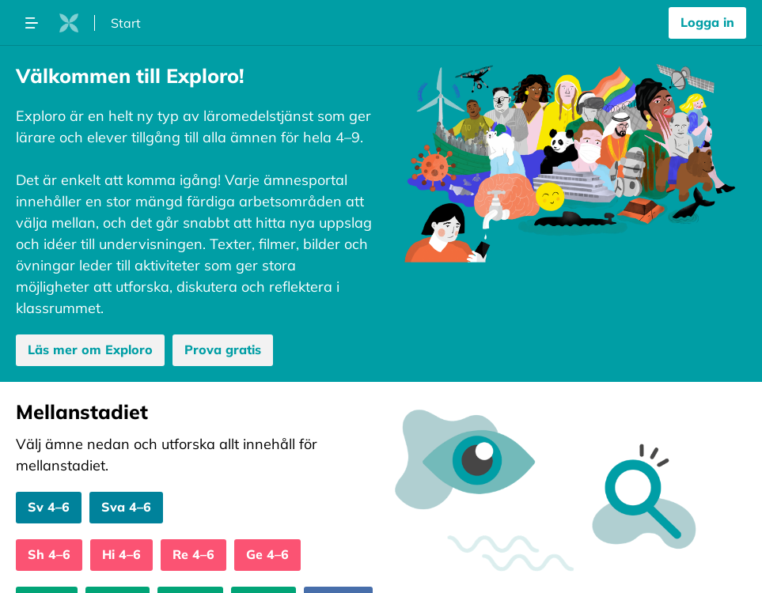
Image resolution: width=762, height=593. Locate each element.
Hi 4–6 (121, 554)
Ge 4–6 (267, 554)
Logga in (707, 22)
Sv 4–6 (49, 507)
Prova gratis (222, 349)
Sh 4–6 (49, 554)
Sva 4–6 (126, 507)
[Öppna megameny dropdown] (31, 23)
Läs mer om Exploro (90, 349)
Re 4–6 (193, 554)
